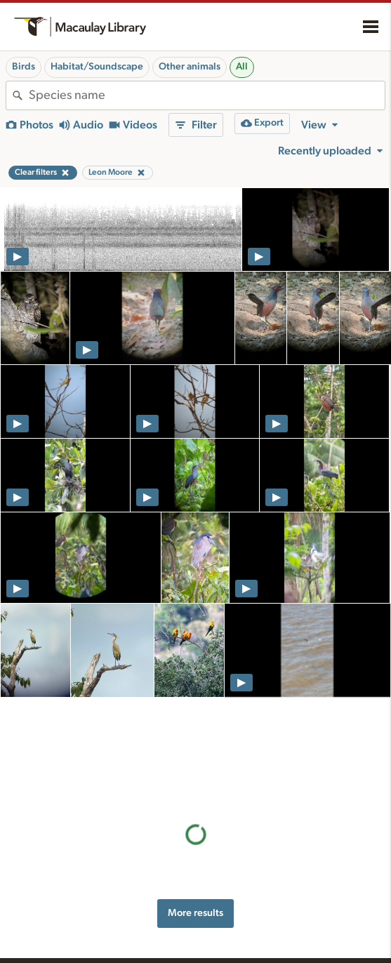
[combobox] (207, 95)
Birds (23, 67)
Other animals (189, 67)
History (287, 928)
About (289, 908)
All (242, 67)
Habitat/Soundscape (97, 67)
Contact (288, 957)
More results (195, 809)
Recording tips (172, 954)
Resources (171, 908)
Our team (291, 943)
